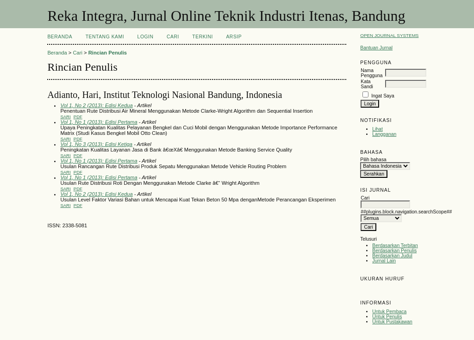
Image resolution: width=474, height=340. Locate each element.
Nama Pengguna (371, 73)
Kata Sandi (367, 84)
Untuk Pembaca (389, 311)
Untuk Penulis (387, 316)
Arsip (234, 36)
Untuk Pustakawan (392, 321)
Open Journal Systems (389, 35)
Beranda (59, 36)
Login (145, 36)
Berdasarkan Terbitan (395, 245)
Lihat (377, 129)
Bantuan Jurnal (376, 47)
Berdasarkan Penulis (394, 250)
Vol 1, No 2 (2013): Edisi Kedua (96, 105)
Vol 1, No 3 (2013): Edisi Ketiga (96, 144)
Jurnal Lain (384, 260)
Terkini (202, 36)
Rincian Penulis (107, 52)
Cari (173, 36)
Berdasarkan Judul (392, 255)
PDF (78, 116)
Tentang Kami (105, 36)
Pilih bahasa (373, 159)
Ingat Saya (382, 95)
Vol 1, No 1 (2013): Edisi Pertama (98, 122)
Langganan (384, 134)
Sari (65, 116)
